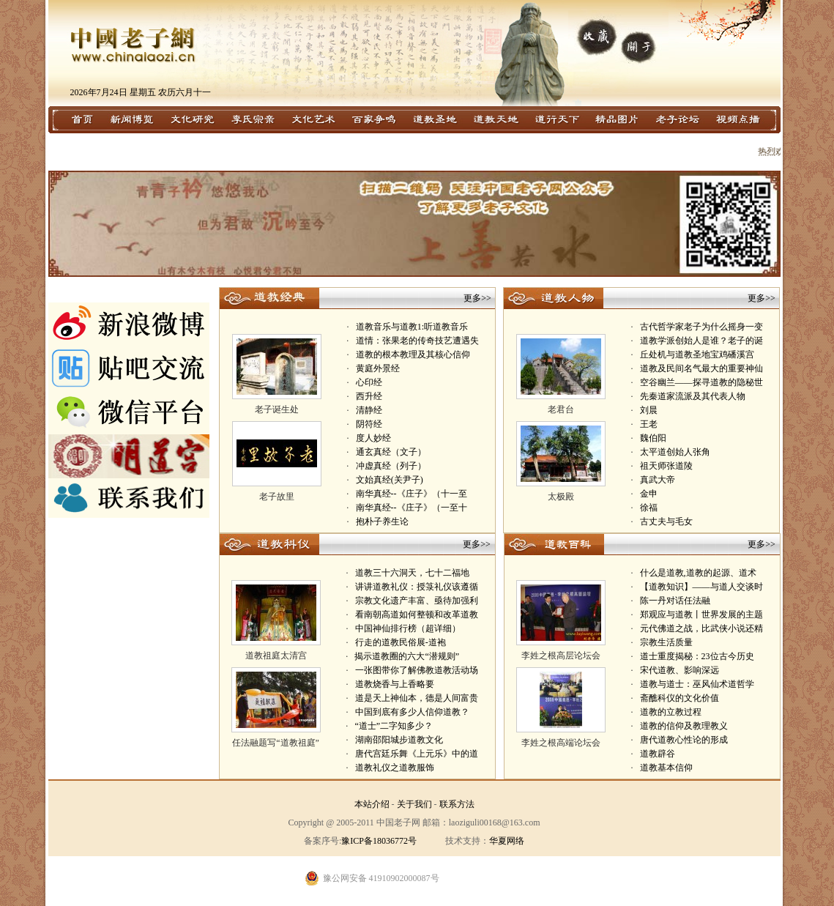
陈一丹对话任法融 (675, 600)
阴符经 (369, 424)
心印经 (369, 382)
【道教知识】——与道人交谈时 (701, 587)
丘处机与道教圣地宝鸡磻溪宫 (697, 354)
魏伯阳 (653, 438)
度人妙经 (373, 438)
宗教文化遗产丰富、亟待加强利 (416, 600)
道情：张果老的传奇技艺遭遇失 (417, 340)
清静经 (369, 410)
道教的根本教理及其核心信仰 (413, 354)
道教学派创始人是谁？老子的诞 (701, 340)
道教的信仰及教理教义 (684, 726)
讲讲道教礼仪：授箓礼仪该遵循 (416, 587)
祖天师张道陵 (666, 466)
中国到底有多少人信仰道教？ (412, 712)
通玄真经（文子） (391, 452)
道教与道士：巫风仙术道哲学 (697, 684)
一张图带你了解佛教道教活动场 (416, 670)
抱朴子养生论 (382, 521)
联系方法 (456, 804)
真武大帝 (657, 480)
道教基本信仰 (666, 767)
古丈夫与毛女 (666, 521)
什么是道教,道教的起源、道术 (698, 573)
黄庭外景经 (378, 368)
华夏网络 (506, 841)
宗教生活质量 (666, 642)
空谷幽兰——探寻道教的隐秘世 (701, 382)
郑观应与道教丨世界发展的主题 (701, 614)
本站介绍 (372, 804)
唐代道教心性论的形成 (684, 740)
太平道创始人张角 (675, 452)
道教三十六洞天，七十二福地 (412, 573)
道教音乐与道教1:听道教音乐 (412, 327)
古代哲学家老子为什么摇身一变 (701, 327)
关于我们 (414, 804)
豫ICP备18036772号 (379, 841)
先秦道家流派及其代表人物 (692, 396)
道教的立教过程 (670, 712)
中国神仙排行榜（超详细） (408, 628)
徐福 (649, 507)
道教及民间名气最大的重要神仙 (701, 368)
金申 (649, 494)
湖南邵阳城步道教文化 (399, 740)
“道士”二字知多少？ (393, 726)
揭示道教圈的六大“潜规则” (406, 656)
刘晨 (649, 410)
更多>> (477, 298)
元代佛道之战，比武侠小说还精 (701, 628)
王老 (649, 424)
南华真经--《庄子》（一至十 (411, 507)
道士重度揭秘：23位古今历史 (697, 656)
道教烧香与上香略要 (394, 684)
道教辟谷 (657, 754)
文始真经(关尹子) (389, 480)
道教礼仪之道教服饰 (394, 767)
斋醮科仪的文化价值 (679, 698)
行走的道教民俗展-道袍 (400, 642)
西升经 (369, 396)
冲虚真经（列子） (391, 466)
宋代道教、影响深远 (679, 670)
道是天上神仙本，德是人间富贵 (416, 698)
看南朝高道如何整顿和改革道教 (416, 614)
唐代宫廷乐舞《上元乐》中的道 (416, 754)
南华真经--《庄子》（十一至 (411, 494)
